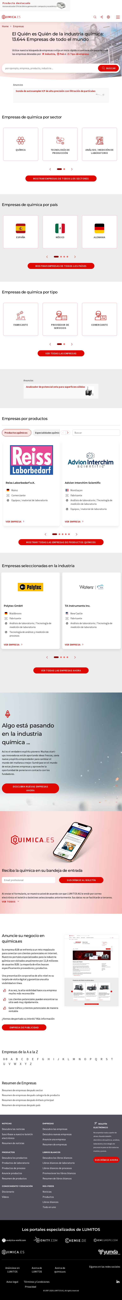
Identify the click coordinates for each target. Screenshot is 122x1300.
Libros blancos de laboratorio (59, 1162)
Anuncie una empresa (54, 1139)
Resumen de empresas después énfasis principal (28, 1100)
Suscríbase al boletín (81, 880)
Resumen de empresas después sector (22, 1090)
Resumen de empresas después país (21, 1105)
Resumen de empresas (55, 1144)
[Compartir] (101, 17)
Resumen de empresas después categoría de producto (31, 1095)
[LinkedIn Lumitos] (118, 1281)
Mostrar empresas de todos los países (61, 266)
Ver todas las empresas (61, 353)
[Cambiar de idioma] (108, 17)
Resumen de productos (14, 1178)
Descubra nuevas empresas (57, 1134)
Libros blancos (50, 1202)
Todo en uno (49, 1207)
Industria (50, 53)
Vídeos (5, 1196)
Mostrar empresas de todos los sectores (61, 178)
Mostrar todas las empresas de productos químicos (61, 542)
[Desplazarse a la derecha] (67, 432)
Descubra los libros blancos (57, 1157)
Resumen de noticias (13, 1143)
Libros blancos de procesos (57, 1168)
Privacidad (30, 1286)
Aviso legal (12, 1281)
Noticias (47, 1191)
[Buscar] (95, 17)
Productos (48, 1196)
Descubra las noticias (13, 1129)
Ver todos (11, 901)
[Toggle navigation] (118, 17)
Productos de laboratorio (15, 1162)
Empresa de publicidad (24, 1027)
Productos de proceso (13, 1168)
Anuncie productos (12, 1173)
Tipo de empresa (79, 53)
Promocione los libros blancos (59, 1173)
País (62, 53)
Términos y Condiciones (37, 1281)
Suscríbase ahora (106, 1159)
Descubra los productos (14, 1157)
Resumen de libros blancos (57, 1178)
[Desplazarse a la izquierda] (63, 432)
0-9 (5, 1059)
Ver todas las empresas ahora (61, 670)
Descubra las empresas (55, 1129)
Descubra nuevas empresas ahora (30, 788)
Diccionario (8, 1191)
